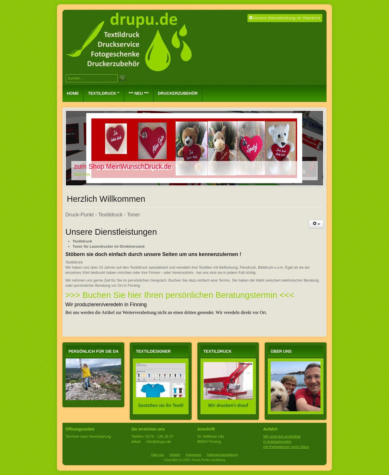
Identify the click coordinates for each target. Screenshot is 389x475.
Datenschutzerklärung (222, 454)
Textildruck (103, 93)
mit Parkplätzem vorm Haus (286, 447)
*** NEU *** (139, 93)
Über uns (157, 454)
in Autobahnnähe (277, 441)
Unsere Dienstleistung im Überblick (285, 18)
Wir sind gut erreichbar (282, 436)
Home (73, 93)
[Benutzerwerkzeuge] (316, 224)
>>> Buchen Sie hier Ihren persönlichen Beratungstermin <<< (179, 295)
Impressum (193, 454)
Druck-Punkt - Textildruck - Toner (102, 215)
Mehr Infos (82, 174)
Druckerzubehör (178, 93)
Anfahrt (175, 454)
